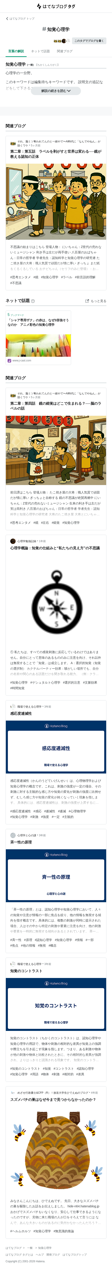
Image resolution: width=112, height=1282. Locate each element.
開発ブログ (53, 1254)
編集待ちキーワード (50, 82)
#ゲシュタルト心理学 (45, 682)
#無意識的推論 (64, 1231)
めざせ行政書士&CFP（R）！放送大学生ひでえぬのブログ (52, 1092)
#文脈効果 (90, 682)
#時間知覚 (17, 688)
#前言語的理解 (85, 277)
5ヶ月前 (35, 145)
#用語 (34, 1074)
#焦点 (14, 945)
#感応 (38, 811)
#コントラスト (64, 1068)
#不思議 (15, 283)
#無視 (42, 945)
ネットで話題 (40, 51)
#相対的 (68, 1074)
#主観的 (68, 817)
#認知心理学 (43, 940)
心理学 (11, 73)
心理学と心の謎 (26, 835)
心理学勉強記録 (26, 541)
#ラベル (66, 277)
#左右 (45, 522)
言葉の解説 (16, 51)
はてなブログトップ (75, 1254)
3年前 (47, 706)
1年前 (42, 541)
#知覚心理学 (50, 277)
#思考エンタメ (20, 277)
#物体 (45, 1074)
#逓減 (62, 811)
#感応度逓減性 (20, 811)
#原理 (28, 940)
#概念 (53, 945)
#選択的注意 (71, 682)
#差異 (80, 1074)
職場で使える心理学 (29, 706)
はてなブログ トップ (20, 18)
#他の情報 (28, 945)
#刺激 (34, 817)
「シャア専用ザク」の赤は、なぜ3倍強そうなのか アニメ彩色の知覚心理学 (38, 322)
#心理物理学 (77, 811)
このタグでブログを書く (89, 40)
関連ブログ (65, 51)
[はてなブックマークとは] (33, 300)
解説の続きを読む (56, 91)
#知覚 (47, 1068)
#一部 (90, 940)
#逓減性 (49, 811)
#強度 (45, 817)
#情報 (79, 940)
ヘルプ (40, 1254)
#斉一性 (15, 940)
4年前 (94, 1092)
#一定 (56, 817)
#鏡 (36, 277)
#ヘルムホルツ (20, 1231)
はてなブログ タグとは (19, 1254)
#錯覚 (56, 522)
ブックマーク (16, 315)
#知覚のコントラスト (25, 1068)
